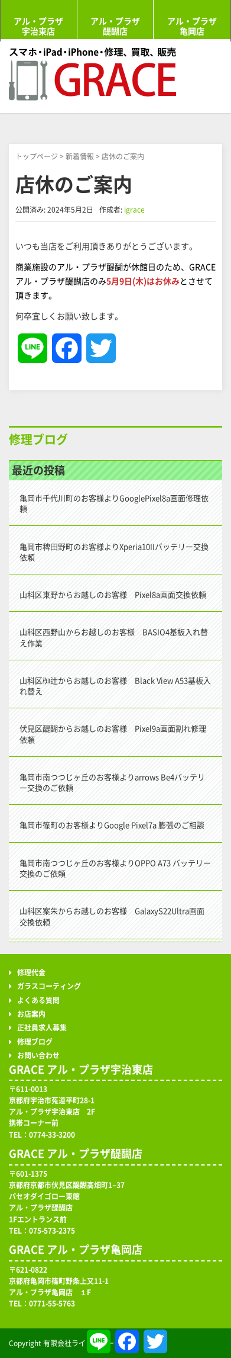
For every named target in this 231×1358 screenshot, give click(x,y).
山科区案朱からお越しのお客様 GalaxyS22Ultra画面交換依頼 (111, 916)
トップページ (36, 156)
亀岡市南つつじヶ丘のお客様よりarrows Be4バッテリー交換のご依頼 (112, 782)
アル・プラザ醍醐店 (115, 26)
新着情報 (80, 156)
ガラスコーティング (49, 986)
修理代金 (31, 972)
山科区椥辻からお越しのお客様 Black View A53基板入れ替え (115, 686)
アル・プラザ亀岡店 (192, 26)
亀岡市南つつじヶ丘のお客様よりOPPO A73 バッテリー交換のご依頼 (115, 868)
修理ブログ (38, 439)
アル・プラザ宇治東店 (38, 26)
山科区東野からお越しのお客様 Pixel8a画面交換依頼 (112, 595)
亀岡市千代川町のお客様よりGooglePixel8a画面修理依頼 (114, 504)
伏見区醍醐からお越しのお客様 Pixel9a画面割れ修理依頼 (112, 734)
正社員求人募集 (42, 1027)
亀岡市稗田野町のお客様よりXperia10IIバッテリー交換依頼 (114, 552)
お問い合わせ (38, 1055)
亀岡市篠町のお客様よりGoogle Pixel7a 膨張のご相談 (111, 825)
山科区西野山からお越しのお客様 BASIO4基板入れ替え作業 (113, 637)
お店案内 (31, 1013)
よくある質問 (38, 1000)
